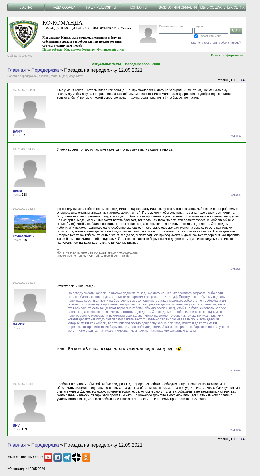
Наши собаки (52, 49)
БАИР (17, 131)
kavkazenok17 (23, 236)
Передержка (45, 70)
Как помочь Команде (79, 49)
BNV (16, 425)
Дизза (17, 191)
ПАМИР (19, 324)
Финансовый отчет (111, 49)
